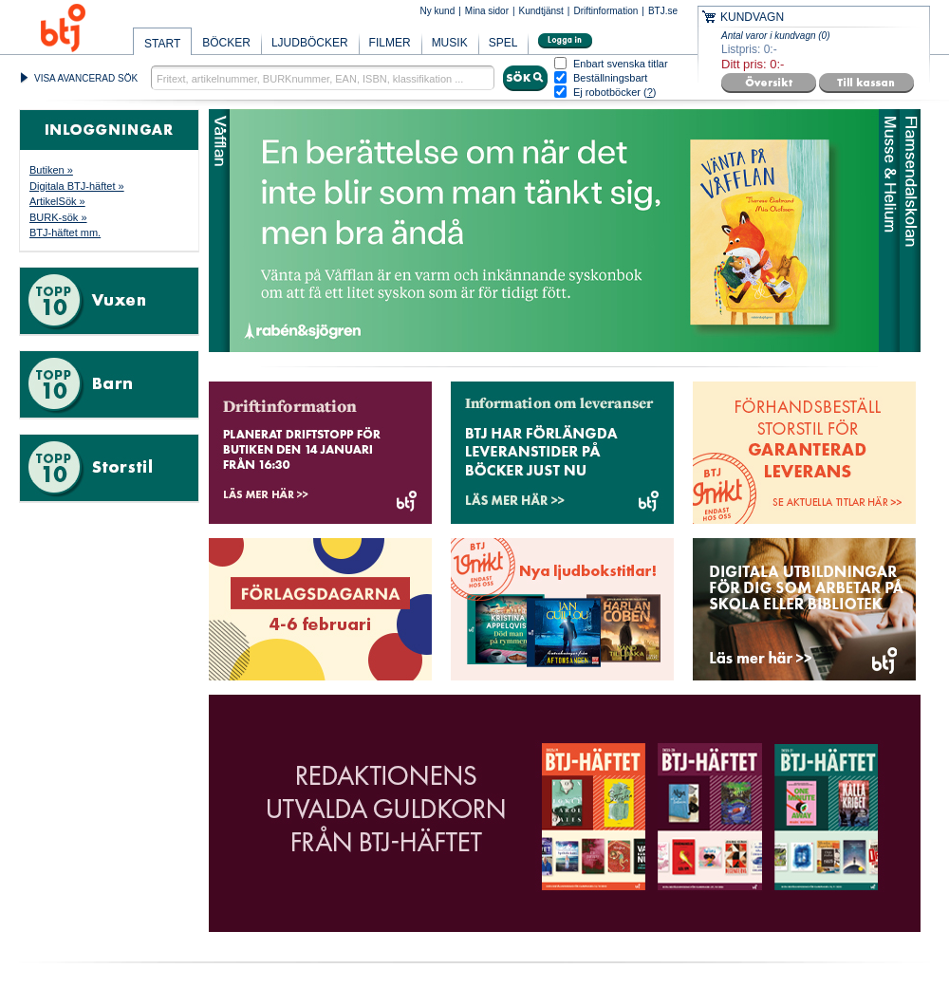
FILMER (390, 42)
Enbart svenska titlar (620, 64)
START (162, 43)
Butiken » (51, 170)
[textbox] (322, 77)
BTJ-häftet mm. (65, 232)
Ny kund (438, 11)
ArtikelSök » (57, 201)
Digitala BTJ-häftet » (76, 186)
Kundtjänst (541, 11)
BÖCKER (226, 42)
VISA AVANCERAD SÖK (86, 78)
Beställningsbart (610, 78)
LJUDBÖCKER (309, 42)
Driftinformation (605, 11)
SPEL (503, 42)
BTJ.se (663, 11)
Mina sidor (487, 11)
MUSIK (450, 42)
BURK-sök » (58, 217)
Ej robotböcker (607, 92)
